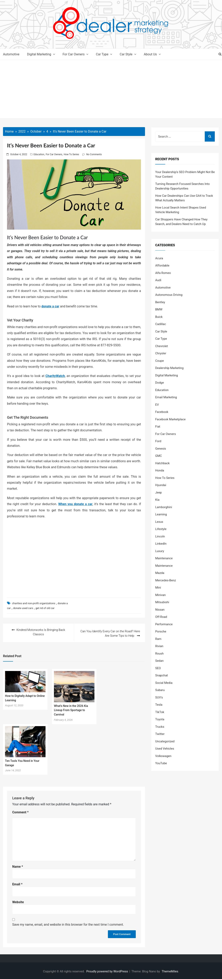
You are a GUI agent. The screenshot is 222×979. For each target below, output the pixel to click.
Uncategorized (164, 741)
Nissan (159, 609)
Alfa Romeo (163, 273)
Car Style (126, 54)
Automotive (11, 54)
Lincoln (160, 536)
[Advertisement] (111, 90)
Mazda (159, 573)
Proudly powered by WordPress (107, 970)
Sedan (159, 661)
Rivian (159, 646)
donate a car (50, 306)
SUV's (159, 697)
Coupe (159, 361)
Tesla (158, 704)
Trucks (159, 727)
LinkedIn (160, 543)
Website (18, 901)
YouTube (161, 763)
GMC (158, 456)
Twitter (159, 734)
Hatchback (162, 463)
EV (157, 404)
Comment (20, 811)
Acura (159, 258)
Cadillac (160, 324)
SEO (158, 668)
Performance (164, 624)
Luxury (159, 551)
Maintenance (164, 558)
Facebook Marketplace (170, 419)
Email (17, 883)
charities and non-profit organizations (33, 603)
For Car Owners (74, 54)
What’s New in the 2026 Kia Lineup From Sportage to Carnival (71, 709)
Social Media (163, 683)
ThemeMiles (170, 970)
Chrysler (160, 353)
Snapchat (161, 675)
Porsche (160, 631)
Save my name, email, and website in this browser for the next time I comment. (68, 923)
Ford (158, 441)
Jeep (158, 492)
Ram (158, 639)
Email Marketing (166, 397)
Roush (159, 653)
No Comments (94, 154)
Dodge (159, 382)
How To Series (71, 154)
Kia (157, 500)
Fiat (157, 426)
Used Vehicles (164, 748)
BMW (158, 309)
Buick (159, 317)
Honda (159, 470)
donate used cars (23, 608)
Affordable (162, 265)
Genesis (160, 448)
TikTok (159, 712)
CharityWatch (55, 376)
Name (17, 865)
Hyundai (160, 485)
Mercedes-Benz (165, 580)
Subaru (160, 690)
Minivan (160, 595)
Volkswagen (163, 756)
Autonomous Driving (168, 295)
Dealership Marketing (169, 368)
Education (38, 154)
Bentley (160, 302)
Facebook (161, 412)
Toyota (159, 719)
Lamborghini (163, 507)
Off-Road (161, 617)
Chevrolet (161, 346)
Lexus (159, 522)
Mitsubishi (162, 602)
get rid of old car (44, 608)
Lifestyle (160, 529)
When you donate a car (75, 504)
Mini (158, 587)
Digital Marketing (39, 54)
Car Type (102, 54)
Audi (158, 280)
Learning (161, 514)
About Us (150, 54)
